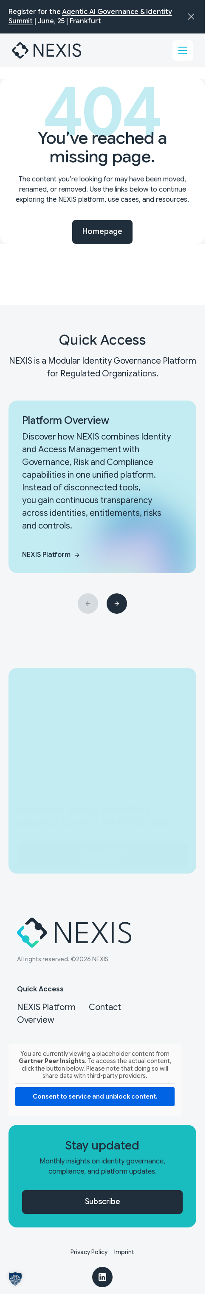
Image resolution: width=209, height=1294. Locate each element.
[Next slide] (117, 603)
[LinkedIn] (102, 1277)
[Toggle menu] (182, 50)
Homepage (102, 231)
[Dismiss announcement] (191, 16)
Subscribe (102, 1201)
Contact (105, 1007)
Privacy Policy (89, 1252)
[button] (15, 1278)
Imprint (124, 1252)
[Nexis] (47, 50)
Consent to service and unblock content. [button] (95, 1096)
